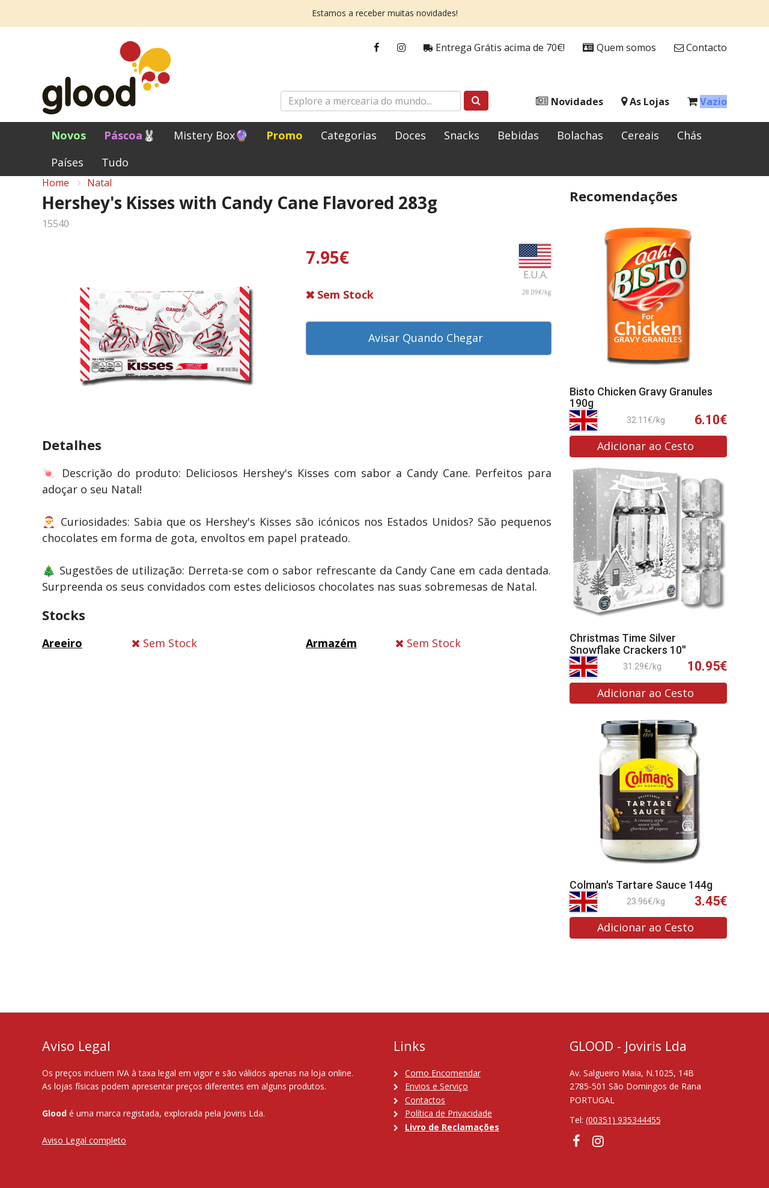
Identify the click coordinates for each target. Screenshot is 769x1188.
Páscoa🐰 (130, 135)
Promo (284, 135)
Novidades (569, 102)
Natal (99, 196)
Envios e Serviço (436, 1086)
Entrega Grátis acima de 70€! (494, 48)
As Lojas (645, 102)
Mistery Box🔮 (211, 135)
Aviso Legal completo (84, 1140)
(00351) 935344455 (623, 1120)
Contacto (700, 48)
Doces (410, 135)
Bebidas (518, 135)
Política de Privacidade (448, 1113)
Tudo (115, 162)
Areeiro (62, 657)
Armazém (331, 657)
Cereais (640, 135)
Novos (68, 135)
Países (67, 162)
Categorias (349, 135)
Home (55, 196)
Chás (689, 135)
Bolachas (580, 135)
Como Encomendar (443, 1073)
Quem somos (619, 48)
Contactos (425, 1100)
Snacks (461, 135)
